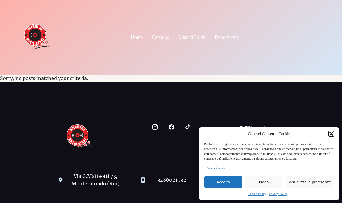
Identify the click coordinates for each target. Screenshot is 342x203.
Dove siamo (226, 37)
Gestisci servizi (217, 168)
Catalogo (160, 37)
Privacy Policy (278, 194)
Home (137, 37)
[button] (331, 133)
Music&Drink (191, 37)
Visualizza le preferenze (310, 182)
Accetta (223, 182)
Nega (264, 182)
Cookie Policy (257, 194)
